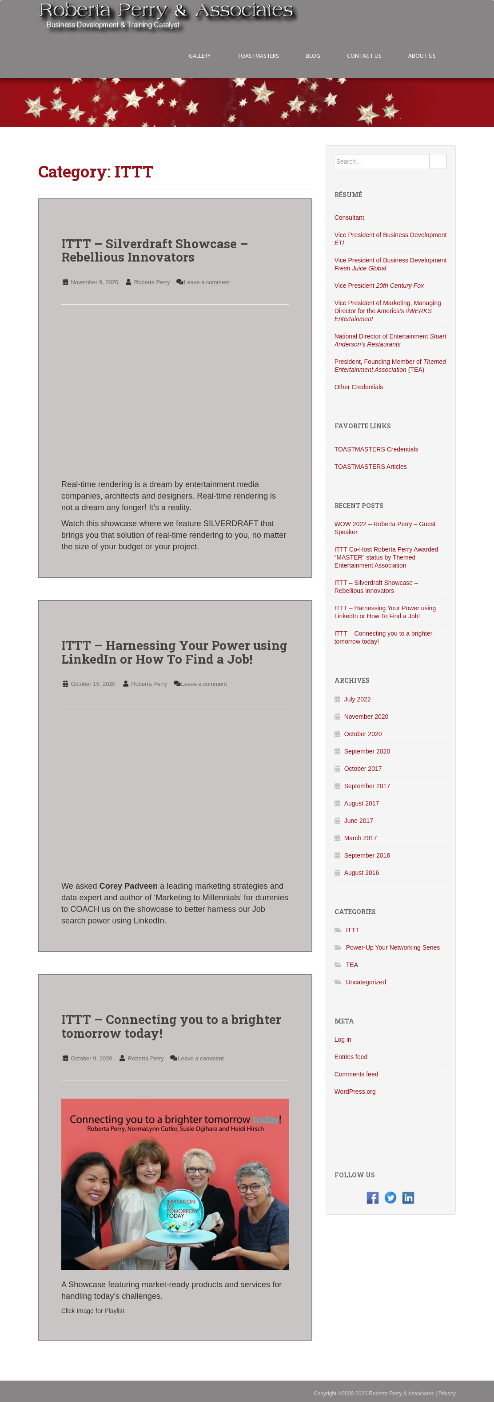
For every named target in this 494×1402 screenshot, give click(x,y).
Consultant (349, 217)
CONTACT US (364, 56)
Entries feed (351, 1056)
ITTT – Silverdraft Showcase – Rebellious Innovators (154, 250)
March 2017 (360, 838)
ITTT (352, 930)
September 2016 (367, 855)
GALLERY (200, 56)
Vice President (379, 285)
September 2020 (367, 751)
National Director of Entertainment (390, 340)
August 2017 (361, 803)
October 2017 (363, 768)
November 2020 (366, 716)
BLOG (313, 56)
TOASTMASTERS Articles (371, 466)
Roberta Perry (152, 282)
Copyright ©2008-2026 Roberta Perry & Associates (374, 1393)
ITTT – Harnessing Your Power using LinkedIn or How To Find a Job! (174, 652)
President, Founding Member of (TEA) (390, 365)
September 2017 (367, 786)
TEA (352, 964)
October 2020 (363, 733)
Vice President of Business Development (391, 238)
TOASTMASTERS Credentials (376, 449)
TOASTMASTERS (258, 56)
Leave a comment (207, 282)
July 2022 (357, 699)
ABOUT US (422, 56)
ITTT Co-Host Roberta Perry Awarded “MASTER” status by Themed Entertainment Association (386, 557)
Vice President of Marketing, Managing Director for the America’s (388, 310)
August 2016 (361, 872)
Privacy (447, 1393)
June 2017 (358, 820)
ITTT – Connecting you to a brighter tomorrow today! (171, 1026)
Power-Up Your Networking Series (393, 947)
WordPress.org (355, 1091)
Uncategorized (366, 982)
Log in (343, 1039)
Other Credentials (359, 387)
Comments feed (356, 1074)
